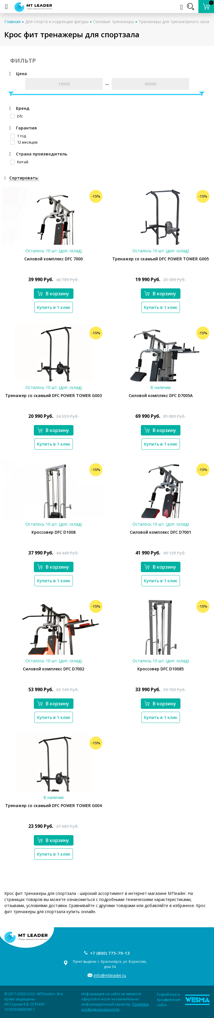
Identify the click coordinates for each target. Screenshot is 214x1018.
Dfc (16, 116)
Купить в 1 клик (53, 307)
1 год (18, 135)
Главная (12, 21)
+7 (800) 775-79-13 (110, 953)
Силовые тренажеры (113, 21)
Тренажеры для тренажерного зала (174, 21)
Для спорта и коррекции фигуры (56, 21)
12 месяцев (24, 142)
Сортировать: (24, 178)
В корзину (53, 293)
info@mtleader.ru (110, 975)
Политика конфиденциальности (115, 1007)
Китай (19, 161)
